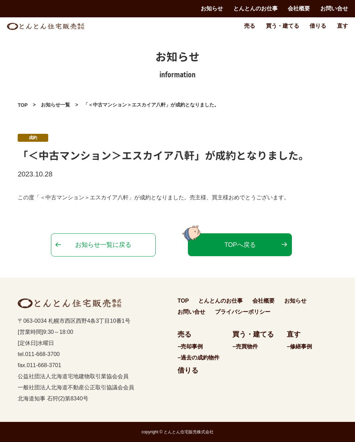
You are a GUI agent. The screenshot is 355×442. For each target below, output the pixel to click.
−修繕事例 (299, 346)
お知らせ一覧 (55, 104)
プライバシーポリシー (242, 312)
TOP (23, 105)
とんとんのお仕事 (255, 8)
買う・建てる (282, 26)
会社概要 (299, 8)
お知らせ (212, 8)
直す (342, 26)
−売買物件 (245, 346)
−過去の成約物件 (198, 358)
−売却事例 (190, 346)
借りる (318, 26)
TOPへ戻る (240, 244)
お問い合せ (334, 8)
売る (249, 26)
